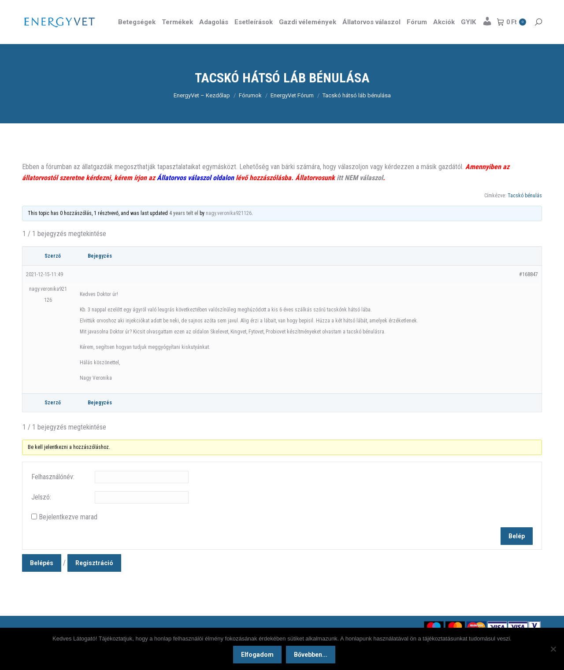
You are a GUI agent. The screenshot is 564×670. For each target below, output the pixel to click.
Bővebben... (310, 654)
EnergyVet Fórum (292, 111)
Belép (516, 551)
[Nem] (553, 648)
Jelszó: (41, 513)
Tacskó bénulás (525, 211)
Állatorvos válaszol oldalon (195, 193)
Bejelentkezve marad (68, 533)
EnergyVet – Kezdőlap (202, 111)
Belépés (41, 578)
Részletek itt (519, 7)
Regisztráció (94, 578)
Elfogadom (257, 654)
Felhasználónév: (52, 493)
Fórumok (250, 111)
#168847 (528, 290)
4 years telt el (183, 229)
